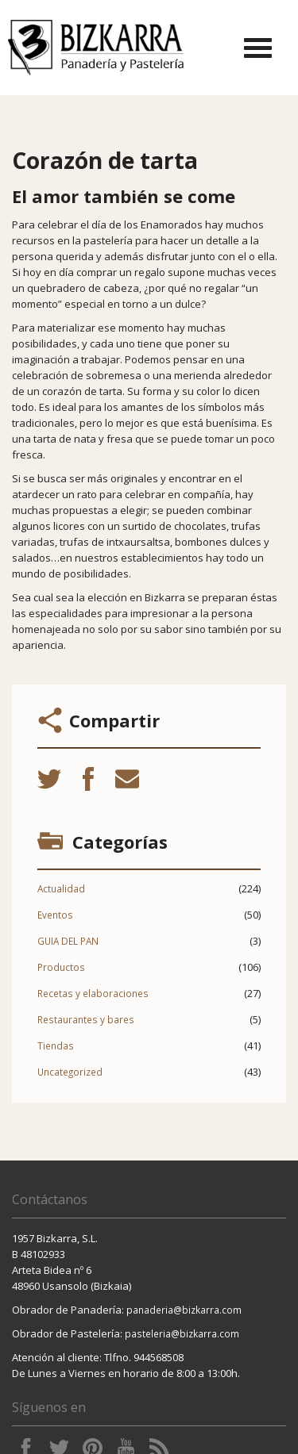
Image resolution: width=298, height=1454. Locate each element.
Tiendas (55, 1045)
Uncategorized (70, 1071)
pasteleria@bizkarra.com (182, 1333)
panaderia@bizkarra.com (184, 1309)
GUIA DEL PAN (68, 940)
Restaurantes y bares (85, 1019)
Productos (61, 967)
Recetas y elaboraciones (93, 993)
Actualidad (61, 888)
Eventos (55, 914)
